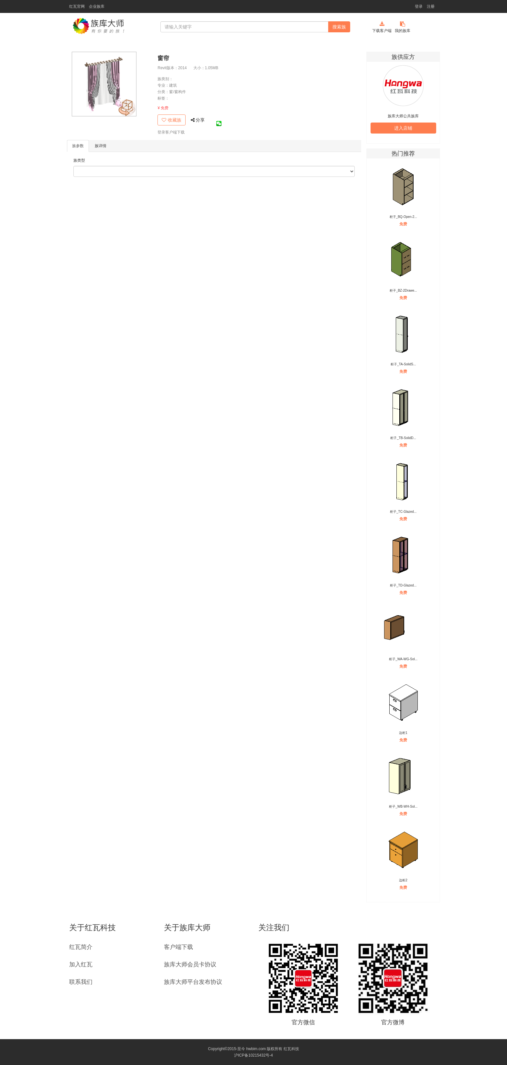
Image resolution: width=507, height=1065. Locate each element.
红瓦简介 (80, 947)
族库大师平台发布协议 (193, 982)
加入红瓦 (80, 964)
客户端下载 (178, 947)
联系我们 (80, 982)
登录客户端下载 (171, 132)
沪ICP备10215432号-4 (253, 1055)
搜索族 (339, 26)
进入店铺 (403, 128)
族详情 (100, 146)
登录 (419, 6)
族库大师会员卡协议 (190, 964)
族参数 (78, 146)
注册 (431, 6)
